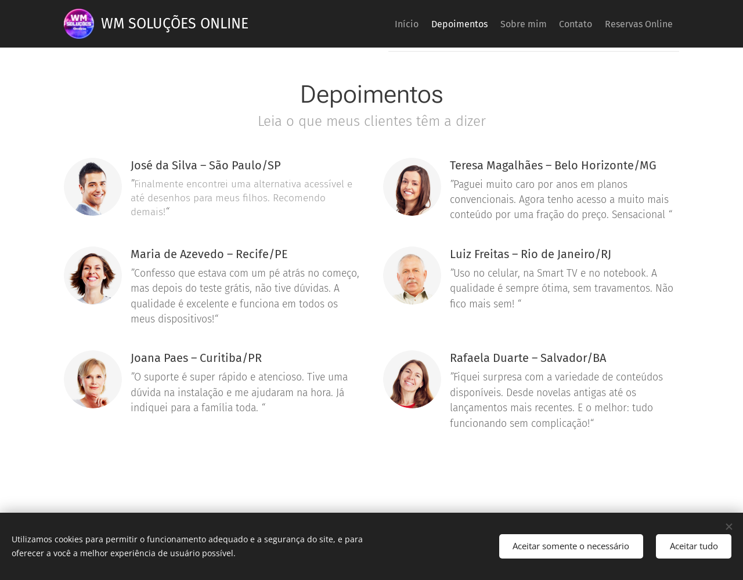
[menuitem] (369, 24)
